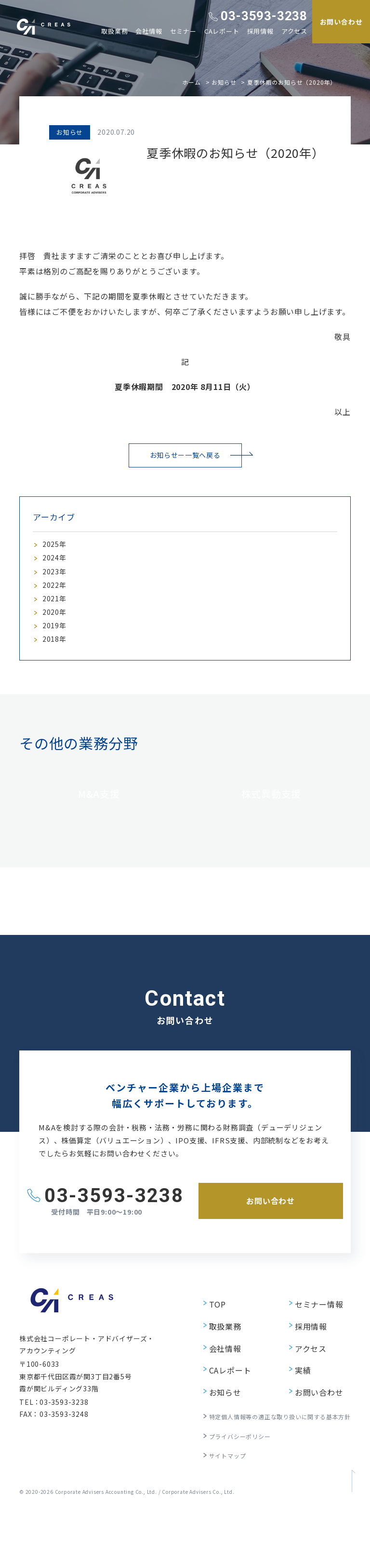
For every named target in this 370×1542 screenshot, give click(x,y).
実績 (294, 1404)
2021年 (55, 612)
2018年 (55, 661)
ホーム (191, 82)
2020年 (55, 629)
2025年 (55, 547)
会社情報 (148, 31)
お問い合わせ (309, 1421)
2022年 (55, 596)
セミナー (183, 31)
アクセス (294, 31)
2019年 (55, 645)
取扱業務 (114, 31)
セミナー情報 (309, 1352)
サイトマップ (208, 1476)
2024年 (55, 564)
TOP (197, 1352)
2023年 (55, 580)
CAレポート (221, 31)
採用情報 (260, 31)
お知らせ (223, 82)
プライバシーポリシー (222, 1459)
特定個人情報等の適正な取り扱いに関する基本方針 (269, 1442)
